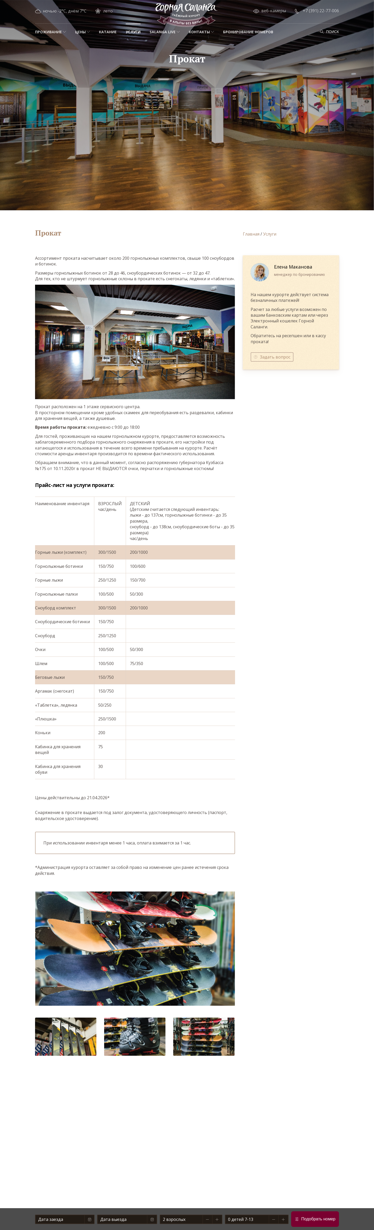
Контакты (199, 31)
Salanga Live (163, 31)
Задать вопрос (275, 357)
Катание (108, 31)
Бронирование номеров (248, 31)
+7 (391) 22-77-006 (321, 11)
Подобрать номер (318, 1219)
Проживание (48, 31)
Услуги (133, 31)
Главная (251, 234)
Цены (80, 31)
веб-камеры (273, 11)
